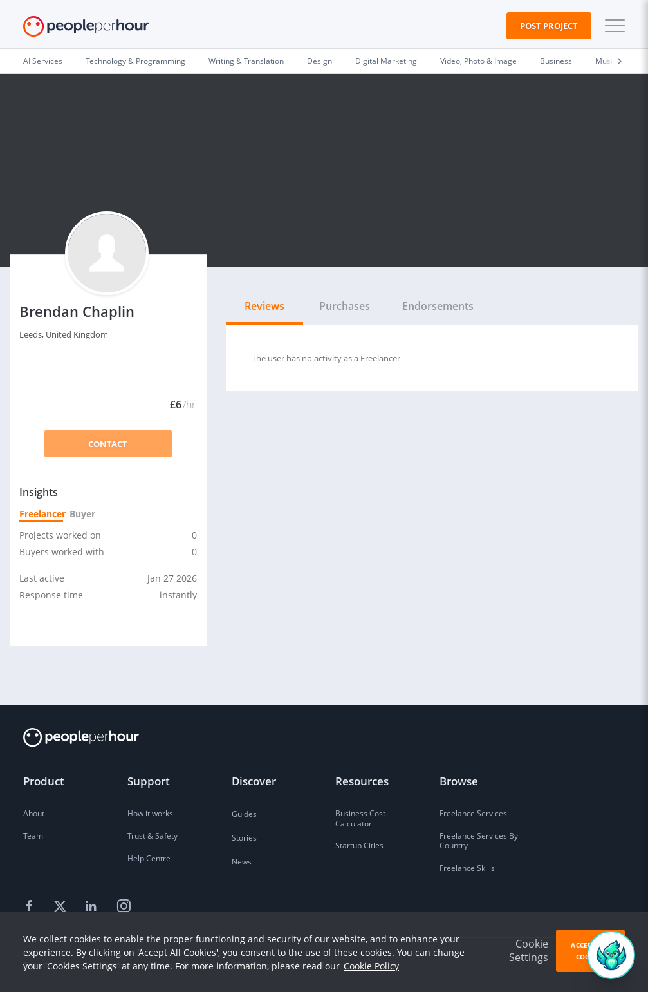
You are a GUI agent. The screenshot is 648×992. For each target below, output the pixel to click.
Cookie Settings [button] (528, 950)
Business (556, 60)
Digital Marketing (386, 60)
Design (319, 60)
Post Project (549, 26)
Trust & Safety (152, 835)
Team (33, 835)
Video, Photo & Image (478, 60)
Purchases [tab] (344, 306)
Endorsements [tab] (438, 306)
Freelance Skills (467, 868)
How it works (150, 813)
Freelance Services (473, 813)
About (33, 813)
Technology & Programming (135, 60)
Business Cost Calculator (360, 818)
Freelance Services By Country (479, 841)
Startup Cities (359, 845)
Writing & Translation (246, 60)
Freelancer (41, 514)
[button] (612, 26)
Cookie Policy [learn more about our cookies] (371, 966)
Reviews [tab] (264, 306)
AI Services (42, 60)
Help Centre (149, 858)
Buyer (81, 514)
